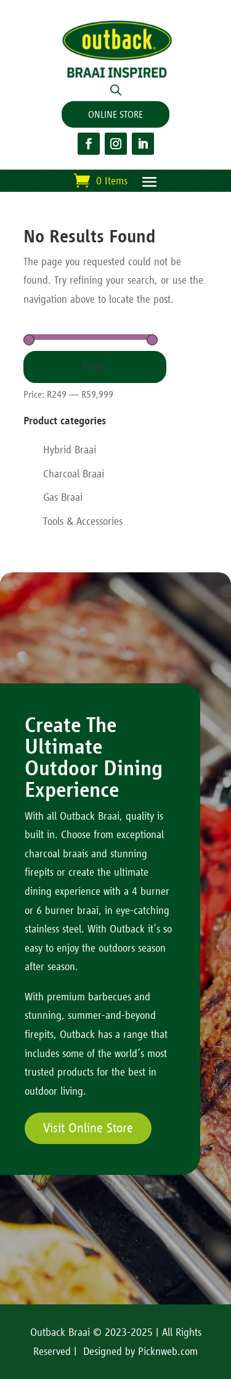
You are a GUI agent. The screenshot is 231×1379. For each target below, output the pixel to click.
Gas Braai (63, 497)
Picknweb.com (168, 1351)
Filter (95, 367)
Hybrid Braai (69, 449)
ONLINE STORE (115, 114)
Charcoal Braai (73, 473)
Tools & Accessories (83, 521)
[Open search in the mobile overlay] (116, 89)
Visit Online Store (88, 1128)
